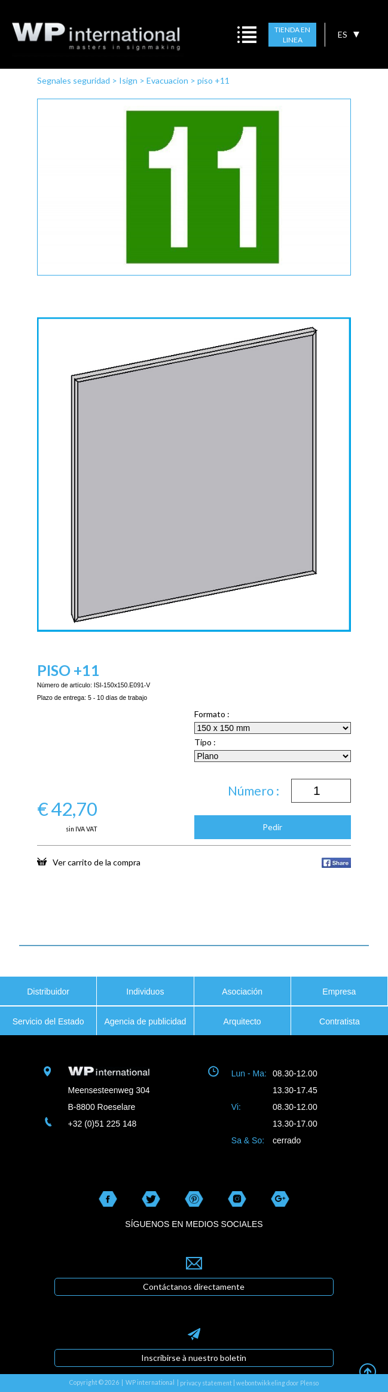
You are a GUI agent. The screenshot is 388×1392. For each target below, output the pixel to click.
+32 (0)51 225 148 (102, 1123)
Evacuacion (167, 80)
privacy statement (206, 1383)
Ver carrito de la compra (88, 862)
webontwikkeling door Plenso (277, 1383)
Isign (128, 80)
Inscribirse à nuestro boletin (193, 1358)
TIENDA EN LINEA (292, 35)
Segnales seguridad (73, 80)
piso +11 (213, 80)
